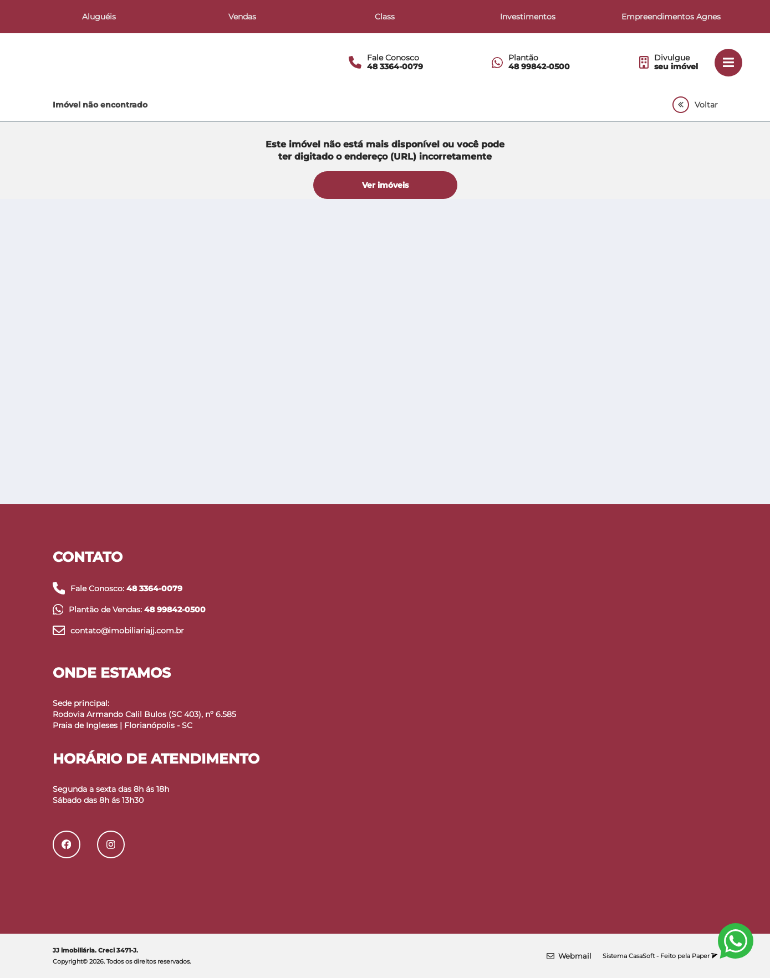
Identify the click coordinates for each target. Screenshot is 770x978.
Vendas (242, 17)
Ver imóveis (385, 185)
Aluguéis (99, 17)
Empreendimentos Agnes (671, 17)
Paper (704, 956)
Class (385, 17)
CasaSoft (642, 956)
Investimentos (527, 17)
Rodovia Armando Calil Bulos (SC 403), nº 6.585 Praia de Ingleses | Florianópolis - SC (144, 719)
